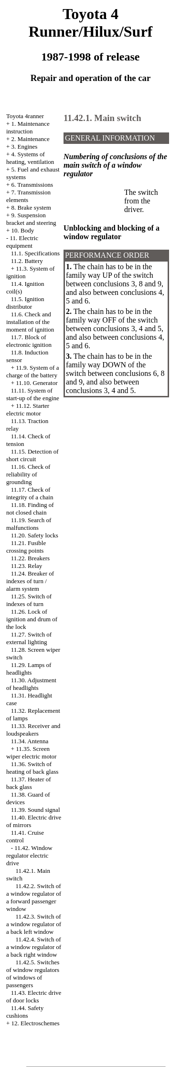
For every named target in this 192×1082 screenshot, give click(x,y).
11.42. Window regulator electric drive (29, 855)
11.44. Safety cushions (24, 1011)
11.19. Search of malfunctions (28, 523)
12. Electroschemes (35, 1023)
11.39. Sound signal (35, 809)
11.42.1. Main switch (102, 118)
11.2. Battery (27, 260)
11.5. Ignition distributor (25, 302)
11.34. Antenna (30, 741)
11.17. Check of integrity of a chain (29, 493)
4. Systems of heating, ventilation (30, 158)
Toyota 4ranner (25, 116)
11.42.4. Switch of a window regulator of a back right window (33, 947)
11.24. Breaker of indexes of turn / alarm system (30, 581)
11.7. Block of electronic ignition (29, 341)
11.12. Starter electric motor (27, 409)
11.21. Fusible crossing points (26, 546)
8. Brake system (31, 207)
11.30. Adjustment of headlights (31, 684)
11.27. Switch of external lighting (29, 638)
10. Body (22, 230)
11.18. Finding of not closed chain (30, 508)
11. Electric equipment (22, 241)
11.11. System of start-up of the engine (32, 394)
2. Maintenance (30, 138)
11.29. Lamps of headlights (28, 668)
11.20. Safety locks (34, 535)
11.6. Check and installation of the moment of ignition (30, 322)
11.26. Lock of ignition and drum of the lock (31, 619)
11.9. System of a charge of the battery (32, 371)
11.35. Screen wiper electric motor (31, 752)
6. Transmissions (32, 184)
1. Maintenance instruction (28, 127)
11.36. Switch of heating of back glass (32, 767)
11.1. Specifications (35, 253)
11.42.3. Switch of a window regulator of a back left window (33, 924)
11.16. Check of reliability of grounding (28, 474)
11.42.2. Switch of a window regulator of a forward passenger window (33, 897)
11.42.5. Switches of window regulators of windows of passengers (32, 974)
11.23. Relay (27, 565)
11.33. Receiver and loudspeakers (33, 729)
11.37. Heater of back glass (28, 783)
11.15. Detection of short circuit (32, 455)
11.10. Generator (36, 382)
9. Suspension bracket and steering (31, 219)
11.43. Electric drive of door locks (33, 996)
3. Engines (24, 146)
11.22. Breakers (30, 558)
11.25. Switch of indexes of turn (29, 600)
